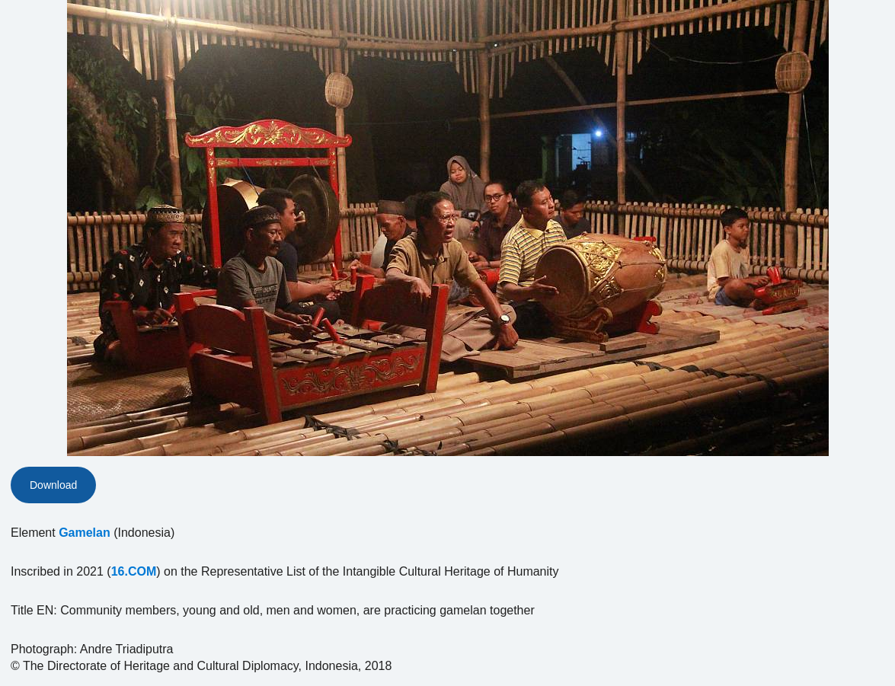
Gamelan (84, 532)
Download (53, 485)
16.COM (134, 571)
